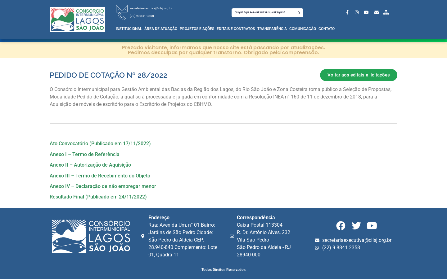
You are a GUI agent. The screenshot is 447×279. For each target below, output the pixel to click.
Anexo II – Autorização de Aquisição (90, 165)
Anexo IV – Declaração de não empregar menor (103, 186)
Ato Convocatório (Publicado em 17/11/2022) (100, 143)
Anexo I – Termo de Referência (85, 154)
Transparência (272, 29)
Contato (326, 29)
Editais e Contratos (236, 29)
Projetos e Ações (197, 29)
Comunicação (302, 29)
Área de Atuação (160, 29)
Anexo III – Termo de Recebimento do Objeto (100, 176)
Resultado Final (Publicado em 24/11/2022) (98, 197)
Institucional (129, 29)
